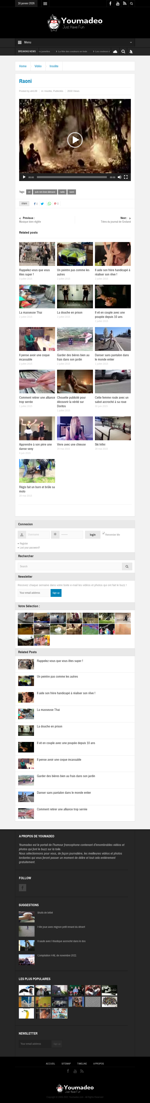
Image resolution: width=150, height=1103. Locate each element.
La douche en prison (69, 312)
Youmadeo (25, 845)
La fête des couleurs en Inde (78, 51)
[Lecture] (24, 177)
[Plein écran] (126, 177)
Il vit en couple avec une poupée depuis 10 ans (110, 314)
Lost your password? (30, 548)
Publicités (58, 91)
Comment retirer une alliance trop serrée (62, 809)
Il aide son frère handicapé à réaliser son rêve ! (112, 272)
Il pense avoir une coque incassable (59, 759)
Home (23, 66)
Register (24, 543)
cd (29, 192)
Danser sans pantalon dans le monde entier (112, 357)
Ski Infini (100, 444)
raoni (71, 192)
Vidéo (38, 66)
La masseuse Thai (30, 312)
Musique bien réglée (47, 220)
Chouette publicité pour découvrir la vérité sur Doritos (71, 401)
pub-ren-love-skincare (45, 192)
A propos (98, 1063)
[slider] (72, 177)
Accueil (50, 1063)
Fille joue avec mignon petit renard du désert (61, 927)
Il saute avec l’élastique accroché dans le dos (62, 941)
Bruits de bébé (45, 913)
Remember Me (112, 535)
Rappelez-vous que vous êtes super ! (60, 661)
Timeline (82, 1063)
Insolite (54, 66)
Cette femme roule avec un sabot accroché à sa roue (112, 399)
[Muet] (119, 177)
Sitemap (66, 1063)
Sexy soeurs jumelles (45, 51)
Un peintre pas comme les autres (57, 676)
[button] (75, 140)
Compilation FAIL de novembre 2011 (57, 955)
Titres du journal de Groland (103, 220)
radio (62, 192)
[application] (75, 140)
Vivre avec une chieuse (71, 444)
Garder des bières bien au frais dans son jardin (73, 357)
